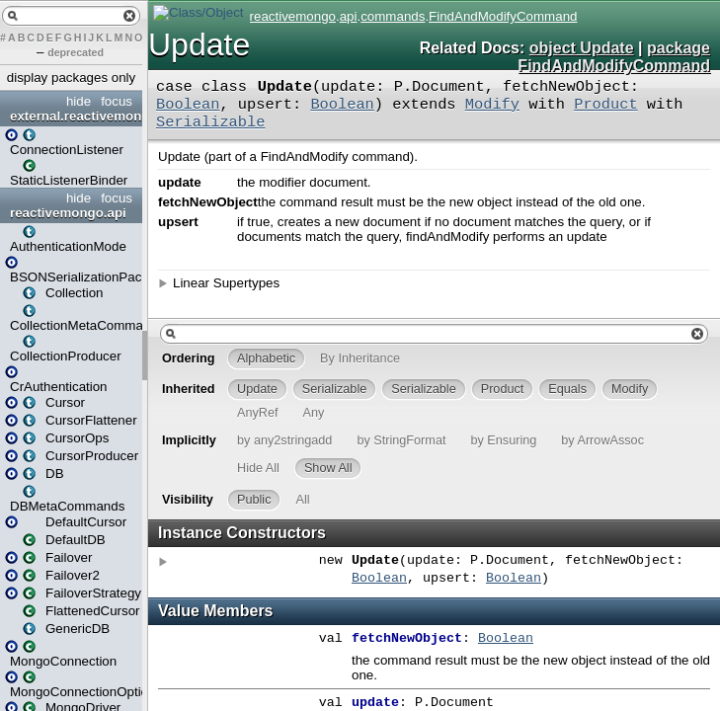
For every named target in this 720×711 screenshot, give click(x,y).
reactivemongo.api (68, 212)
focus (116, 101)
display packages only (71, 77)
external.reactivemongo (73, 116)
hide (78, 101)
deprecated (75, 52)
